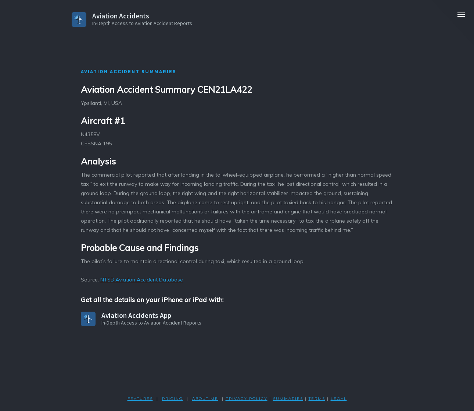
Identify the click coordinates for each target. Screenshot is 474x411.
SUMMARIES (288, 398)
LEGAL (339, 398)
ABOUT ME (205, 398)
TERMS (317, 398)
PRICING (172, 398)
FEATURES (140, 398)
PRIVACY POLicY (246, 398)
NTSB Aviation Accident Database (141, 279)
